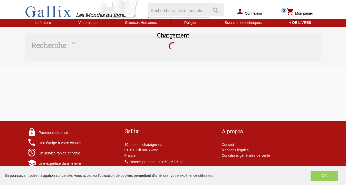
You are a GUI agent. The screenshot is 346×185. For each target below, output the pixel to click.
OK (324, 175)
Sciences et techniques (243, 23)
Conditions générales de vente (246, 155)
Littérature (43, 23)
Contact (228, 145)
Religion (190, 23)
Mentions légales (235, 150)
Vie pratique (88, 23)
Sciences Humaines (141, 23)
